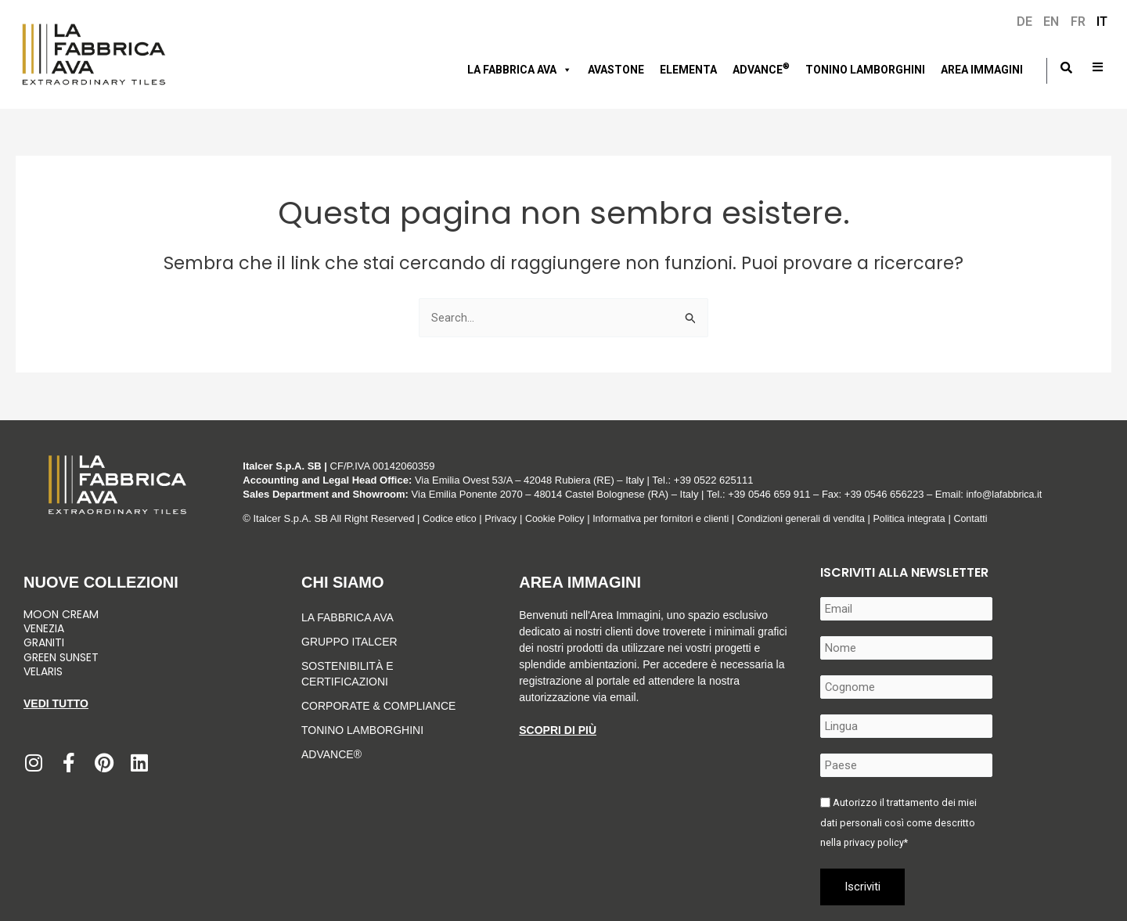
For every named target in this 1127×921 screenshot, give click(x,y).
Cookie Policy (559, 518)
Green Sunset (61, 657)
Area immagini (982, 69)
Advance (761, 68)
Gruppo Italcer (349, 641)
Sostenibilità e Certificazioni (347, 674)
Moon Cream (61, 614)
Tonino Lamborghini (865, 69)
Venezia (43, 628)
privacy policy (875, 842)
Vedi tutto (55, 703)
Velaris (43, 671)
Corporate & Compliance (378, 706)
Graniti (45, 642)
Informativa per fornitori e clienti (671, 518)
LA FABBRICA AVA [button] (519, 69)
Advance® (331, 754)
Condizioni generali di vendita (815, 518)
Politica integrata (927, 518)
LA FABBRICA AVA (347, 617)
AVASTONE (616, 69)
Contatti (991, 518)
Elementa (688, 69)
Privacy (503, 518)
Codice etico (451, 518)
